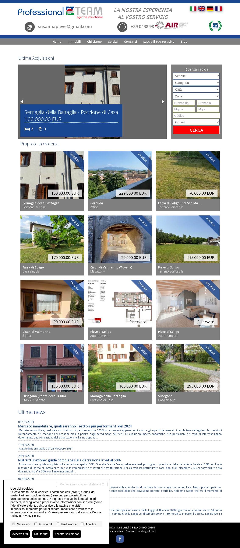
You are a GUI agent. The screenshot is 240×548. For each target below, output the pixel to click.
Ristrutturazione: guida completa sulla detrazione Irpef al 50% (69, 460)
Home (57, 41)
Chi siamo (94, 41)
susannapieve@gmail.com (65, 27)
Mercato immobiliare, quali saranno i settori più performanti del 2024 (75, 426)
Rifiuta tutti (41, 534)
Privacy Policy (31, 515)
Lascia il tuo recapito (158, 41)
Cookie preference (60, 512)
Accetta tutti (20, 534)
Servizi (113, 41)
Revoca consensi (113, 531)
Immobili (74, 41)
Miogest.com (148, 531)
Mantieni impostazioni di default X (82, 484)
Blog (184, 41)
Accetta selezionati (66, 534)
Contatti (130, 41)
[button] (22, 101)
